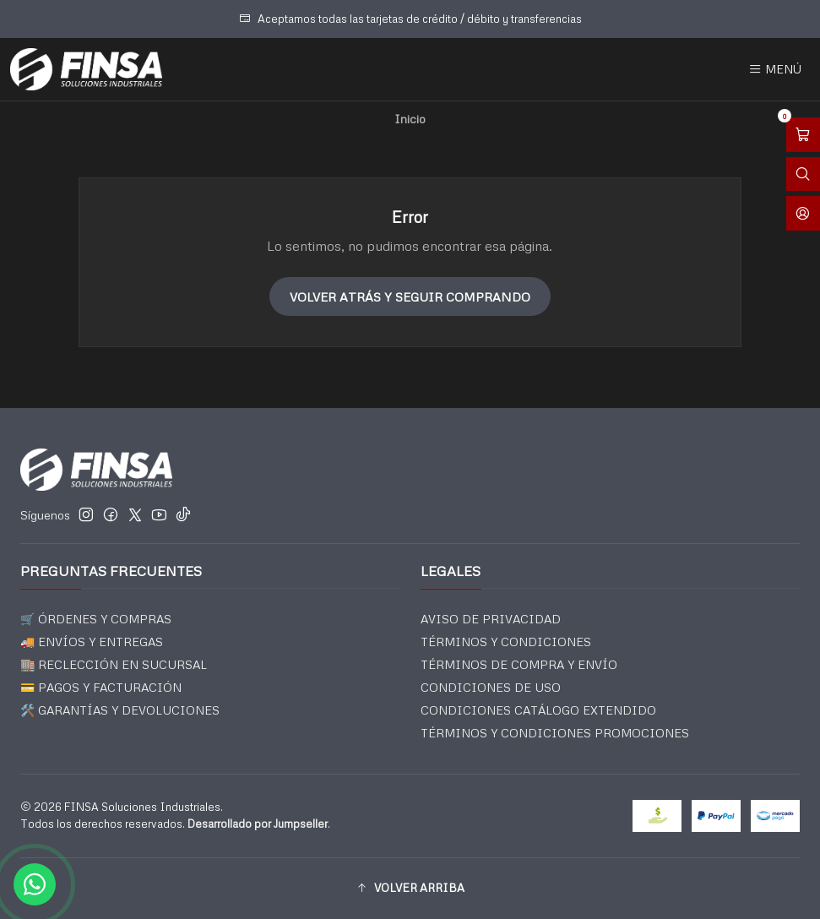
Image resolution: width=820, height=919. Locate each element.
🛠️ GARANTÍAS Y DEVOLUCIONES (120, 710)
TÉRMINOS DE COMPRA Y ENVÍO (519, 664)
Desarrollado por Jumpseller (257, 823)
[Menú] (775, 69)
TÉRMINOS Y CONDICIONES (506, 641)
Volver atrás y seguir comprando (410, 296)
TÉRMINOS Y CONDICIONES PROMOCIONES (555, 733)
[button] (410, 888)
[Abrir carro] (803, 134)
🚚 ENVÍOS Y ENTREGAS (91, 641)
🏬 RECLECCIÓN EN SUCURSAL (113, 664)
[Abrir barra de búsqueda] (803, 174)
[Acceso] (803, 213)
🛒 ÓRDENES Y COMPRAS (95, 619)
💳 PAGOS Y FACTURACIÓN (101, 687)
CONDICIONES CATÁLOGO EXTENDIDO (538, 710)
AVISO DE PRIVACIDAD (491, 619)
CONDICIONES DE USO (491, 687)
